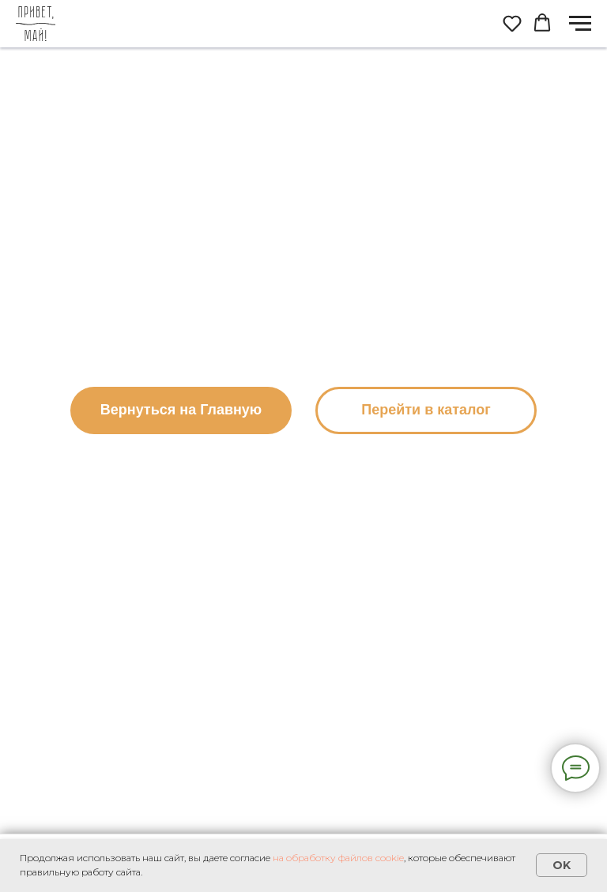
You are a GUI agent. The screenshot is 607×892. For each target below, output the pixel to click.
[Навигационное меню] (580, 24)
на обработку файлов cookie (338, 858)
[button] (512, 22)
